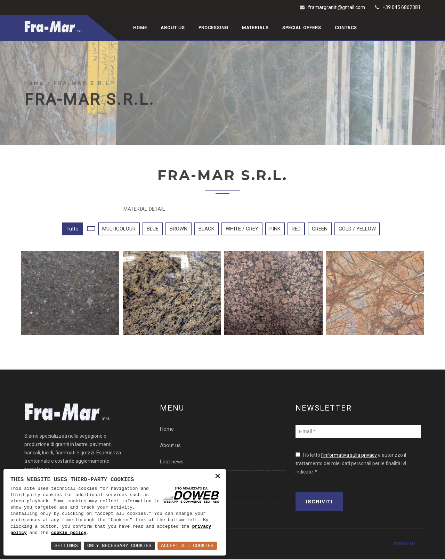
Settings (66, 545)
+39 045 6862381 (401, 7)
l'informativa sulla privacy (349, 455)
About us (173, 27)
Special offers (301, 27)
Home (140, 27)
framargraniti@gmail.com (336, 7)
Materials (255, 27)
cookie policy (68, 533)
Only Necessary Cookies (119, 545)
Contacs (346, 27)
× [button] (218, 477)
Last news (172, 462)
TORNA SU (404, 544)
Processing (213, 27)
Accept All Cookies (187, 545)
